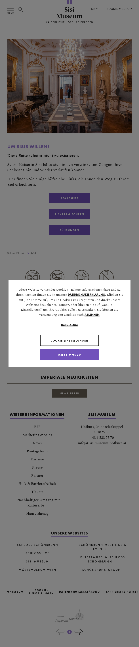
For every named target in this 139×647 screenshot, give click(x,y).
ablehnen (92, 315)
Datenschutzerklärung (86, 295)
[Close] (69, 354)
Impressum (69, 325)
